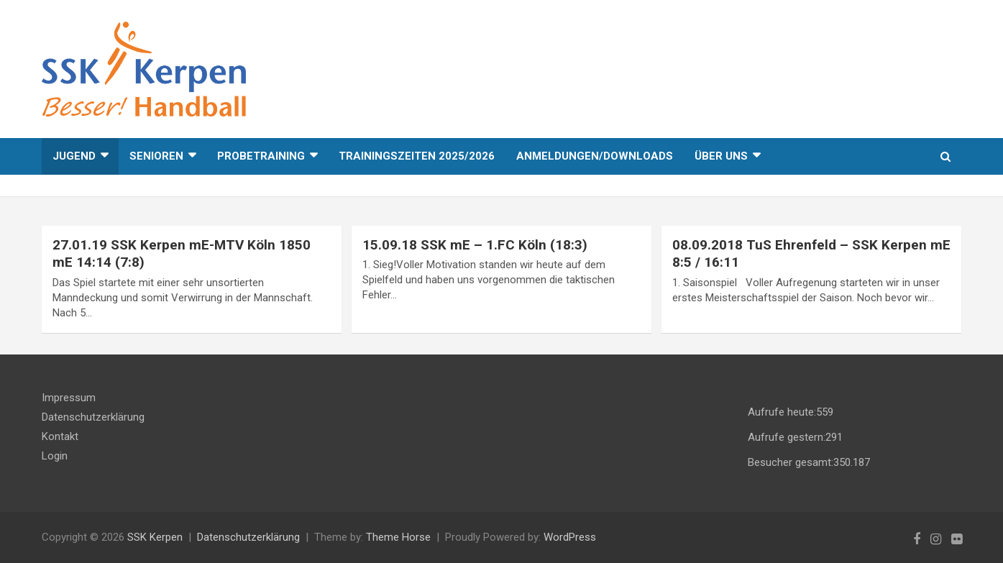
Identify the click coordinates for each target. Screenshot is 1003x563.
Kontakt (60, 436)
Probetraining (261, 156)
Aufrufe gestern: (786, 437)
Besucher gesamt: (790, 462)
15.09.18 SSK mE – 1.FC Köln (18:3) (474, 245)
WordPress (570, 537)
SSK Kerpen (155, 537)
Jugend (74, 156)
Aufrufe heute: (782, 412)
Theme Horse (398, 537)
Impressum (69, 397)
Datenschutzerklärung (93, 417)
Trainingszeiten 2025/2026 (417, 156)
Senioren (156, 156)
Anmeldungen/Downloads (594, 156)
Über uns (721, 156)
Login (55, 455)
